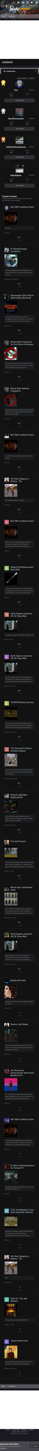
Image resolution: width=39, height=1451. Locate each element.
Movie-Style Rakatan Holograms (20, 389)
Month (32, 78)
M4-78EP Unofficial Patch (22, 207)
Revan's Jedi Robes (19, 1024)
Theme (8, 1430)
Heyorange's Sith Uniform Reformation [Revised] (22, 296)
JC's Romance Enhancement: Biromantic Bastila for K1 (22, 1073)
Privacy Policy (16, 1430)
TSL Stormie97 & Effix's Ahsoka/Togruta (21, 749)
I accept (34, 1446)
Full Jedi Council (18, 841)
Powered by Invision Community (19, 1433)
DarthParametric (16, 118)
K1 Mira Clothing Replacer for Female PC (22, 1166)
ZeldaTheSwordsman (16, 147)
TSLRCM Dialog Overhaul (22, 702)
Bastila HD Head (18, 980)
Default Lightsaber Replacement (19, 796)
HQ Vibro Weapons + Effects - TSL (20, 480)
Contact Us (24, 1430)
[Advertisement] (19, 39)
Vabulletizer (15, 175)
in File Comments (23, 78)
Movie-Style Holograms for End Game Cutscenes (22, 343)
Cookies (31, 1430)
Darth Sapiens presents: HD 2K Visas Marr (22, 614)
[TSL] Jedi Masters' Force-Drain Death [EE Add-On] (22, 1211)
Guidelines (3, 1448)
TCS (16, 90)
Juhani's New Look (19, 1340)
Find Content (19, 100)
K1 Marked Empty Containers (19, 250)
